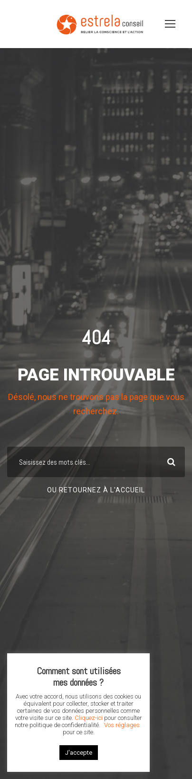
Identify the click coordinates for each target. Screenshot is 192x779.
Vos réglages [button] (122, 725)
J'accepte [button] (78, 752)
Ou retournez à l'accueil (96, 490)
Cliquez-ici (89, 717)
